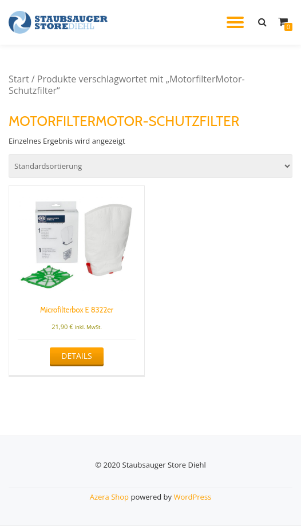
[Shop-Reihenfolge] (150, 166)
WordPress (192, 497)
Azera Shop (109, 497)
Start (19, 79)
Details (76, 355)
